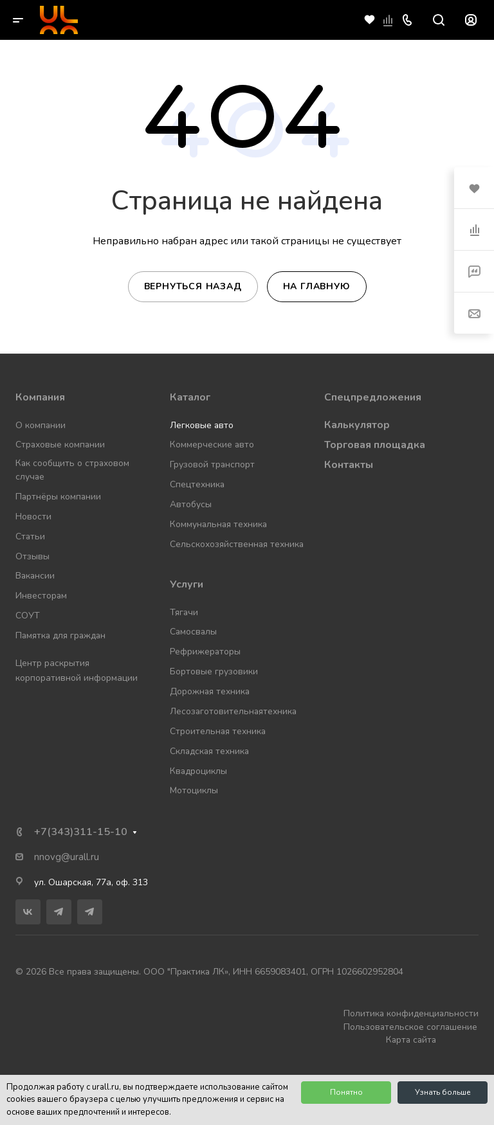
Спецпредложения (372, 397)
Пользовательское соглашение (410, 1027)
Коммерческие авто (212, 444)
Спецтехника (197, 484)
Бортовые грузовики (214, 671)
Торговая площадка (374, 445)
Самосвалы (193, 632)
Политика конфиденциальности (411, 1013)
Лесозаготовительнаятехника (233, 711)
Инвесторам (41, 596)
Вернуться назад (193, 286)
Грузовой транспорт (212, 464)
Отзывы (32, 556)
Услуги (186, 584)
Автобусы (191, 504)
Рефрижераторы (205, 651)
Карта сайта (411, 1040)
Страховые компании (60, 444)
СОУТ (27, 615)
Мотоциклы (194, 790)
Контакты (348, 465)
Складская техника (209, 751)
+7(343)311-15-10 (80, 832)
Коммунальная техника (218, 524)
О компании (40, 425)
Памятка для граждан (60, 635)
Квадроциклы (198, 771)
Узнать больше (443, 1092)
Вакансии (35, 576)
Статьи (30, 536)
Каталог (190, 397)
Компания (40, 397)
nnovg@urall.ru (66, 857)
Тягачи (184, 612)
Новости (33, 516)
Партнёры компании (58, 497)
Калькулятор (357, 425)
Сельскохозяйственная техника (237, 544)
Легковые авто (201, 425)
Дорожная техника (210, 691)
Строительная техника (218, 731)
